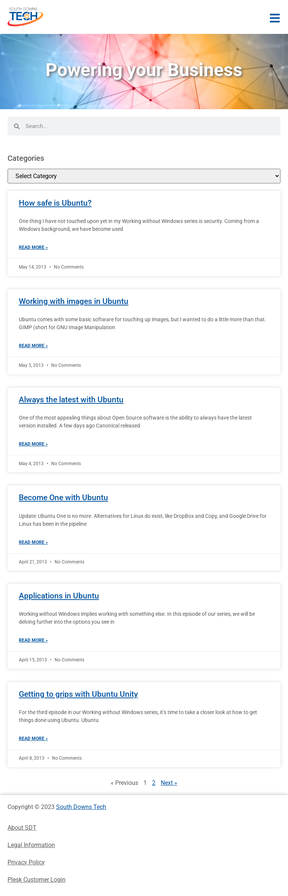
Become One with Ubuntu (63, 497)
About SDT (22, 827)
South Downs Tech (81, 807)
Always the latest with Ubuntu (71, 399)
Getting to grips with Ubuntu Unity (78, 694)
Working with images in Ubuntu (73, 301)
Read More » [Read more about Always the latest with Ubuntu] (33, 444)
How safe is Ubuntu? (55, 203)
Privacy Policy (26, 862)
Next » (169, 782)
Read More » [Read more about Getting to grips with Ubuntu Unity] (33, 738)
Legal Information (31, 845)
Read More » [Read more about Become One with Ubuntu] (33, 542)
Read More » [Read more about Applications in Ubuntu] (33, 640)
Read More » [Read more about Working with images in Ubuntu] (33, 345)
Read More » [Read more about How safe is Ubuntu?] (33, 247)
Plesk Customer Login (37, 879)
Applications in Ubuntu (59, 595)
